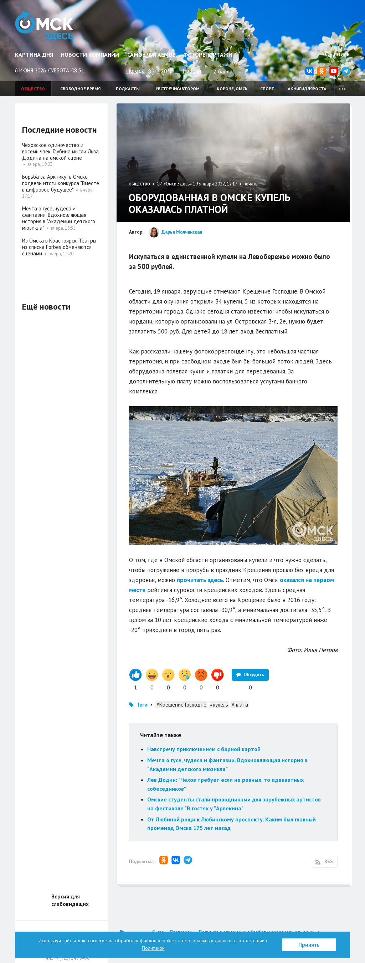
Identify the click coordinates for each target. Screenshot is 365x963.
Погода (135, 70)
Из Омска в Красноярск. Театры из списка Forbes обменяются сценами (59, 247)
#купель (219, 704)
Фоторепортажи (207, 54)
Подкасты (128, 88)
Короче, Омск (232, 88)
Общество (33, 88)
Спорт (267, 88)
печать (250, 184)
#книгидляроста (307, 88)
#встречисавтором (177, 88)
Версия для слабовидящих (70, 900)
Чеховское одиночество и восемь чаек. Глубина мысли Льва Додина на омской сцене (60, 151)
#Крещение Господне (181, 704)
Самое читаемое (151, 54)
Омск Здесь (44, 26)
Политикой (153, 948)
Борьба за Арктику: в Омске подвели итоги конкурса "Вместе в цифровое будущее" (60, 183)
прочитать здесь (200, 580)
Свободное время (80, 88)
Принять (309, 944)
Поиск (337, 54)
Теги (142, 704)
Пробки (191, 70)
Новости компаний (90, 54)
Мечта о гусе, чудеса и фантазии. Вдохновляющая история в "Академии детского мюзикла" (58, 218)
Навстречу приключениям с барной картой (204, 749)
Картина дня (34, 54)
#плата (240, 704)
